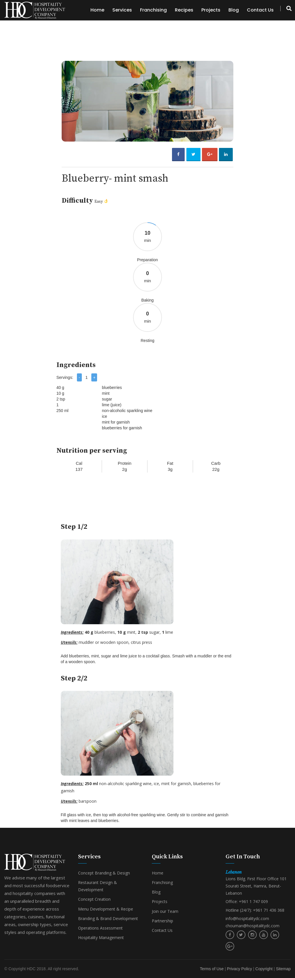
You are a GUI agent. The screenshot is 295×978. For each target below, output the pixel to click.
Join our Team (165, 911)
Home (97, 10)
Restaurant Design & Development (97, 886)
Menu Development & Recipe (105, 909)
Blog (233, 10)
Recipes (184, 10)
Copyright (264, 968)
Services (122, 10)
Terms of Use (212, 968)
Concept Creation (94, 899)
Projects (210, 10)
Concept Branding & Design (104, 873)
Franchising (153, 10)
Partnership (162, 921)
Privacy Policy (239, 968)
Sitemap (283, 968)
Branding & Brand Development (108, 918)
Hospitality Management (101, 937)
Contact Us (260, 10)
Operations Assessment (100, 928)
